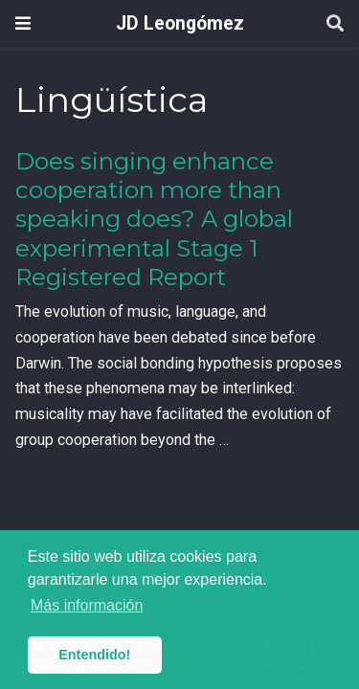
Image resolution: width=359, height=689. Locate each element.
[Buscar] (335, 24)
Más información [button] (87, 605)
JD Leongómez (180, 23)
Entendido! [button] (94, 654)
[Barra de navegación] (23, 23)
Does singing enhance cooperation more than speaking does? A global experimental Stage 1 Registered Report (154, 219)
